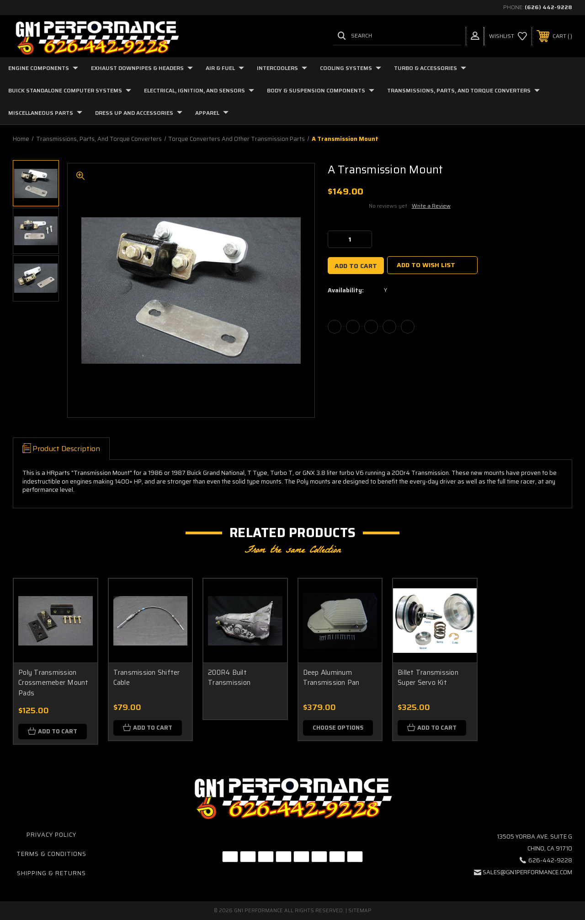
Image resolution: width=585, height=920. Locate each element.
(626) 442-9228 (548, 7)
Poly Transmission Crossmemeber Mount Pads (53, 683)
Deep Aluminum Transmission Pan (331, 678)
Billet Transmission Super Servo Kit (428, 678)
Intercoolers (282, 68)
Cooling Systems (350, 68)
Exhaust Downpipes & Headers (142, 68)
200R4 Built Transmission (229, 678)
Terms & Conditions (51, 854)
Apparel (212, 112)
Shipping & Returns (51, 873)
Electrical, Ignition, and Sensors (199, 90)
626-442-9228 (550, 860)
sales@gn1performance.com (527, 872)
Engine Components (43, 68)
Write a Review (431, 205)
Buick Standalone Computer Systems (69, 90)
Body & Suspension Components (320, 90)
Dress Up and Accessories (138, 112)
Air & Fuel (225, 68)
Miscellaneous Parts (45, 112)
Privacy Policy (51, 834)
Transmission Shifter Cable (146, 678)
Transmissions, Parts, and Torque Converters (463, 90)
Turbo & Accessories (430, 68)
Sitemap (360, 911)
